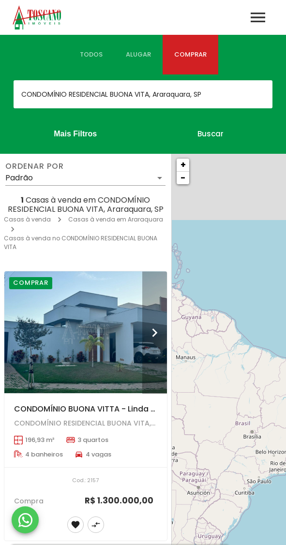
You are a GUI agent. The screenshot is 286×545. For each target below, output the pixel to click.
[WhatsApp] (25, 519)
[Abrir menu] (257, 17)
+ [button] (183, 165)
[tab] (91, 54)
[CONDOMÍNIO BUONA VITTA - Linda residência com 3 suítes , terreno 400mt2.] (85, 332)
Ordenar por (34, 166)
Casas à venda (27, 219)
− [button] (183, 178)
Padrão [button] (19, 177)
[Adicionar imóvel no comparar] (96, 524)
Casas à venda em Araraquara (115, 219)
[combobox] (143, 94)
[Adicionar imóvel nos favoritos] (75, 524)
